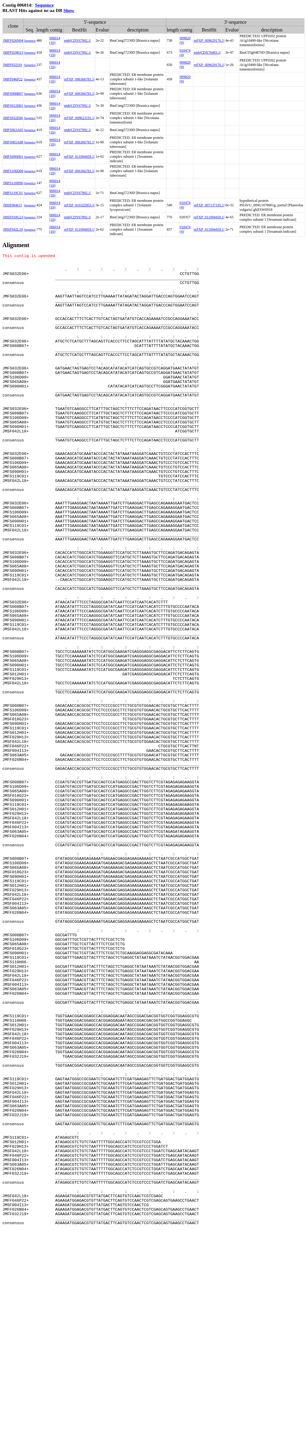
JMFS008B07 (13, 93)
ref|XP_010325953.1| (79, 205)
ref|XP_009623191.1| (79, 118)
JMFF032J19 (12, 65)
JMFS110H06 (13, 183)
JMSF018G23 (13, 217)
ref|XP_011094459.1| (79, 156)
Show (68, 10)
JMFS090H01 (13, 156)
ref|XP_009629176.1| (209, 40)
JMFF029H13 (13, 52)
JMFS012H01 (13, 105)
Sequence (44, 4)
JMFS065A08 (13, 142)
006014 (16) (54, 40)
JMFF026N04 (13, 40)
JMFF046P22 (12, 79)
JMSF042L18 (13, 229)
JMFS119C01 (13, 193)
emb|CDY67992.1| (77, 40)
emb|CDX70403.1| (207, 52)
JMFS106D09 (13, 171)
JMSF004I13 (12, 205)
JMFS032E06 (13, 118)
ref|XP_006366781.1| (79, 79)
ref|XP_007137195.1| (209, 205)
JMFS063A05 (13, 130)
